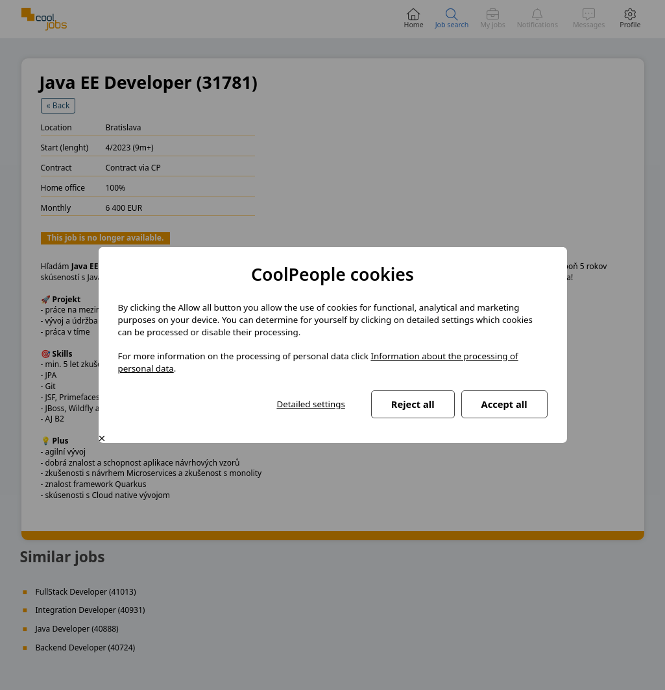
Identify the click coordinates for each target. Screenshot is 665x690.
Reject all (413, 404)
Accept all (504, 404)
